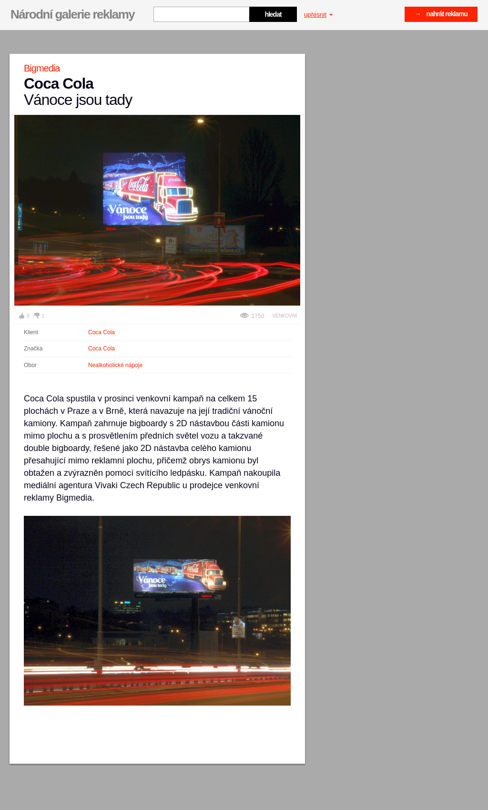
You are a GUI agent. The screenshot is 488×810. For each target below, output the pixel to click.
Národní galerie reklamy (72, 14)
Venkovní (284, 315)
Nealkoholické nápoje (115, 365)
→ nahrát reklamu (441, 14)
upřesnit (318, 14)
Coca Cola (101, 332)
